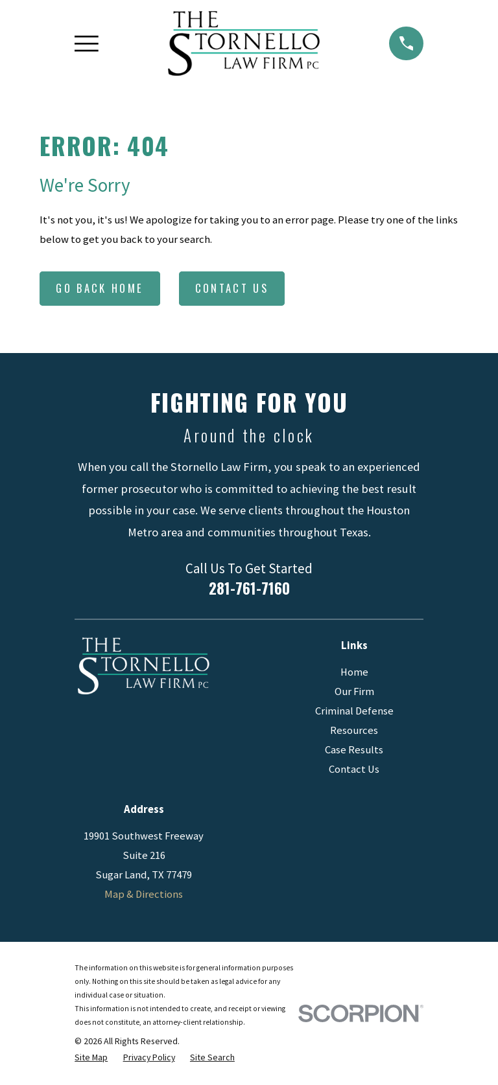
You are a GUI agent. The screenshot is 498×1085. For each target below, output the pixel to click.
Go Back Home (99, 288)
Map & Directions (143, 894)
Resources (354, 730)
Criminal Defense (354, 711)
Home (354, 672)
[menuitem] (91, 1057)
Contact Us (231, 288)
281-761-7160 (249, 588)
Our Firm (354, 691)
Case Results (354, 750)
